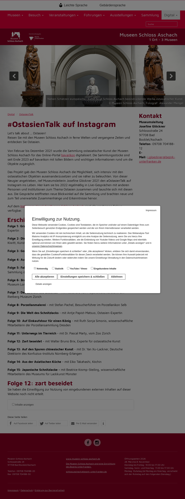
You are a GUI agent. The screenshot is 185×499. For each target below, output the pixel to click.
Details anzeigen (44, 284)
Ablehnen (117, 276)
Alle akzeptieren (44, 276)
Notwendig (41, 268)
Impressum (151, 210)
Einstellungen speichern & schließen (83, 276)
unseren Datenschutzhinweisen (47, 246)
